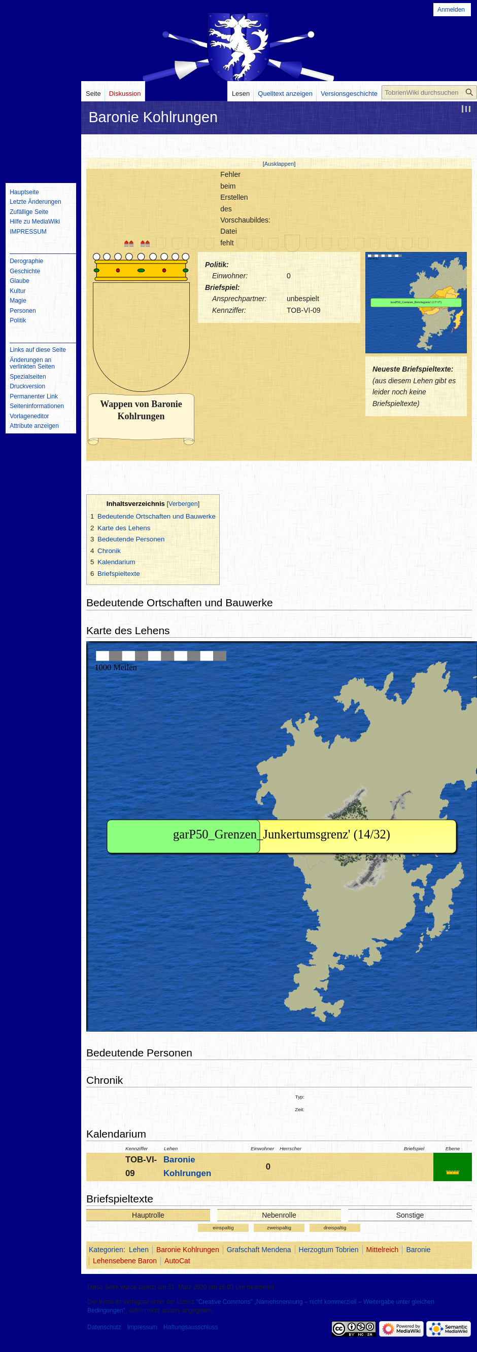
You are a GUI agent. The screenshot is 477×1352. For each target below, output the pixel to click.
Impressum (142, 1327)
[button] (279, 164)
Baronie (418, 1250)
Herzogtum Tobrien (329, 1250)
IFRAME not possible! (416, 302)
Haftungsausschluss (190, 1327)
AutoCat (177, 1261)
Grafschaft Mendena (259, 1250)
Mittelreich (382, 1250)
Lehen (139, 1250)
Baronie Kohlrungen (187, 1250)
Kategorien (106, 1250)
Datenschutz (104, 1327)
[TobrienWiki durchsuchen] (429, 92)
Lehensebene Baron (125, 1261)
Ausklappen (279, 164)
